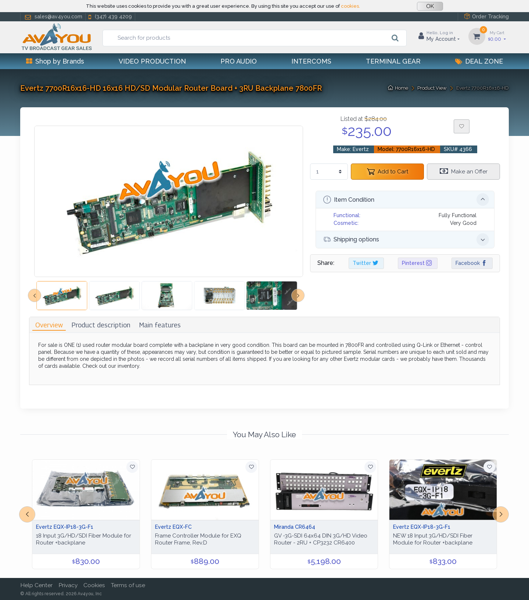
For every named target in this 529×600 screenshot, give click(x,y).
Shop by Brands (55, 61)
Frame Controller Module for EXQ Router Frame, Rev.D (198, 539)
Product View (432, 88)
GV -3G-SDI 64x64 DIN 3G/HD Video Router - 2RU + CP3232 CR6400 (320, 539)
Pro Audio (238, 61)
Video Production (152, 61)
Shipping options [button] (406, 239)
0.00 (497, 36)
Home (398, 88)
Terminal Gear (393, 61)
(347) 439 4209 (109, 17)
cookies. (350, 6)
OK (430, 6)
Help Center (36, 585)
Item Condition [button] (406, 199)
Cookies (94, 585)
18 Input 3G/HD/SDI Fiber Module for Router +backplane (83, 539)
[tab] (49, 325)
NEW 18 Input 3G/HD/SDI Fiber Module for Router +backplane (432, 539)
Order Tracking (486, 16)
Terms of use (128, 585)
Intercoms (311, 61)
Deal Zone (479, 61)
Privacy (68, 585)
